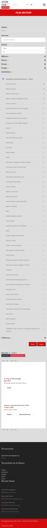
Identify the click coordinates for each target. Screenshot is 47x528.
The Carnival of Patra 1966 (7, 502)
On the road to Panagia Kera (8, 489)
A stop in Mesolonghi (12, 379)
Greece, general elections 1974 (16, 405)
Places (3, 476)
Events (3, 479)
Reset (33, 344)
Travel (9, 388)
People (3, 470)
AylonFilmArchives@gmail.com (10, 455)
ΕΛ (27, 4)
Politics (9, 414)
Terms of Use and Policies (30, 521)
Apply (41, 344)
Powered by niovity (7, 526)
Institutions (4, 472)
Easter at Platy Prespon (7, 496)
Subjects (3, 474)
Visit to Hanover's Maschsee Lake (9, 509)
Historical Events (25, 414)
